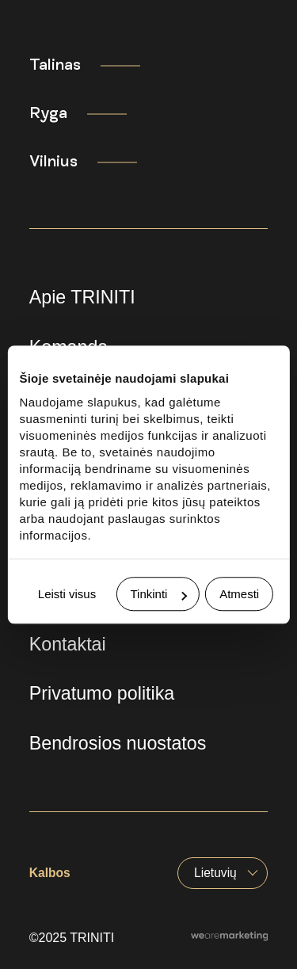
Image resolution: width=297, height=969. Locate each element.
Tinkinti (158, 594)
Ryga (48, 113)
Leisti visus (67, 594)
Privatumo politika (102, 693)
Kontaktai (67, 644)
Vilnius (53, 161)
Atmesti (239, 594)
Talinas (55, 64)
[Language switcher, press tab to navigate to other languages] (222, 873)
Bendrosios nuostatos (118, 743)
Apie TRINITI (82, 297)
